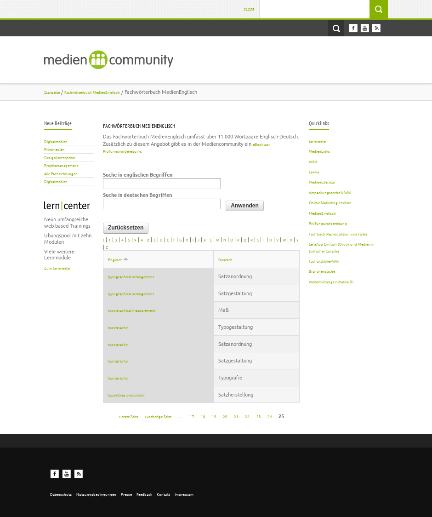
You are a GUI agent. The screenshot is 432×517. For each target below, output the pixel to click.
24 (269, 416)
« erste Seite (128, 416)
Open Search (336, 28)
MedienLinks (319, 151)
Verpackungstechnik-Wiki (330, 192)
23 (258, 416)
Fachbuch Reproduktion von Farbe (338, 233)
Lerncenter (318, 141)
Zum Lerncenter (57, 267)
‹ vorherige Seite (158, 416)
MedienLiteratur (322, 181)
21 (236, 416)
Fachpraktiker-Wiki (324, 261)
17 (192, 416)
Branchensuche (322, 271)
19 (214, 416)
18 (203, 416)
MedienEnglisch (322, 213)
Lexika (314, 171)
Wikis (313, 161)
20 (225, 416)
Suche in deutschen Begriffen (137, 194)
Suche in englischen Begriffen (137, 174)
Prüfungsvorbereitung (328, 223)
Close (249, 9)
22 (247, 416)
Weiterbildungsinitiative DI (331, 281)
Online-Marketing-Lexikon (330, 202)
